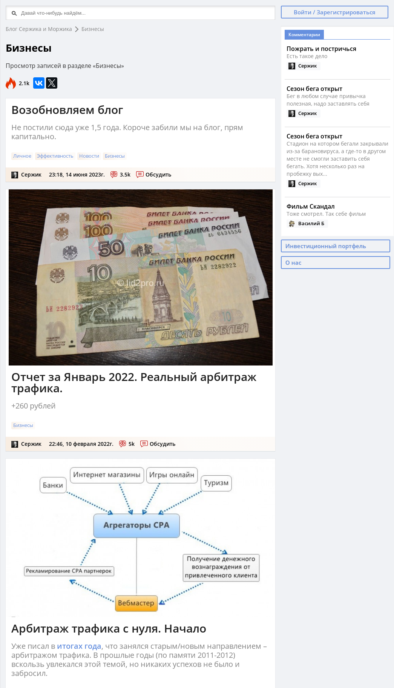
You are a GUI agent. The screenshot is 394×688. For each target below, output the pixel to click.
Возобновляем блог (67, 109)
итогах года (79, 646)
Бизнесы (92, 28)
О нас (293, 262)
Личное (22, 155)
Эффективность (55, 155)
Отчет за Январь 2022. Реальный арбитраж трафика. (133, 382)
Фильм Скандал (311, 206)
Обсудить (158, 174)
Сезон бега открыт (314, 88)
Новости (89, 155)
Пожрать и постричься (321, 49)
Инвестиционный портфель (325, 246)
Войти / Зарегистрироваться (335, 12)
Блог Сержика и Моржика (39, 28)
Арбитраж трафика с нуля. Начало (108, 628)
